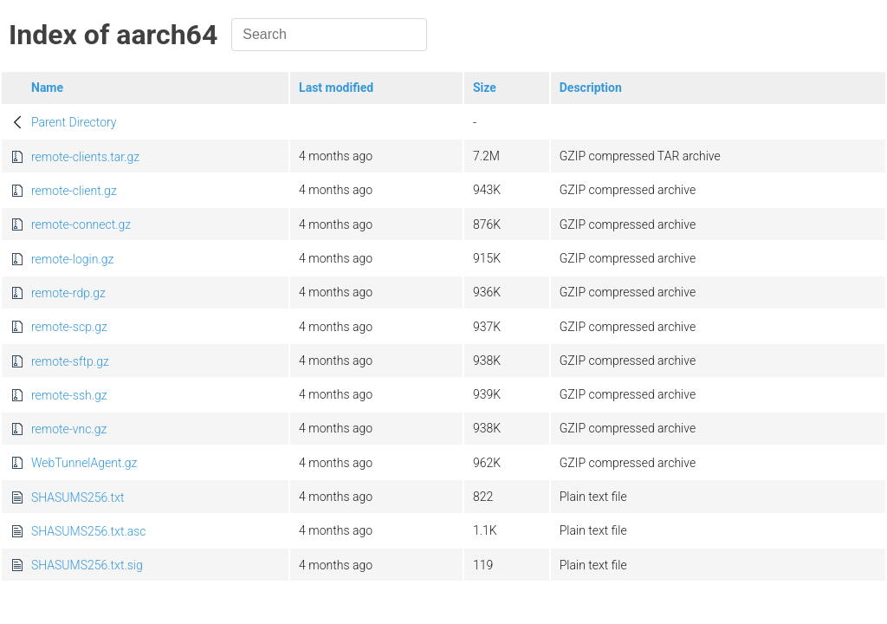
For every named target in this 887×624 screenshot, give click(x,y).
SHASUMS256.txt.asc (88, 531)
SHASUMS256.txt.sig (87, 565)
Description (591, 87)
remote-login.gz (72, 259)
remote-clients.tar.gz (85, 157)
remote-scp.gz (69, 327)
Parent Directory (74, 122)
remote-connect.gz (81, 224)
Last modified (336, 87)
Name (47, 87)
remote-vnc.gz (69, 429)
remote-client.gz (74, 191)
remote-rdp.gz (68, 293)
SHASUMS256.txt (77, 497)
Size (484, 87)
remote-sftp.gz (70, 361)
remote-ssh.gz (69, 395)
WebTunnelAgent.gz (84, 463)
